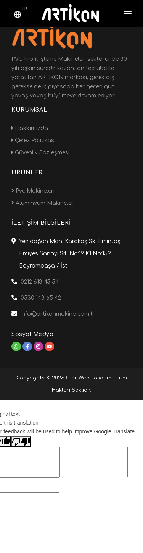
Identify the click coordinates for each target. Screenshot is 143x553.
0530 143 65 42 (41, 298)
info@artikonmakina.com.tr (58, 314)
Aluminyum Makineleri (43, 203)
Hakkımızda (29, 128)
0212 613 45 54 (40, 282)
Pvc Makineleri (33, 191)
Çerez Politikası (33, 140)
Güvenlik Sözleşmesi (40, 153)
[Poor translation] (21, 441)
